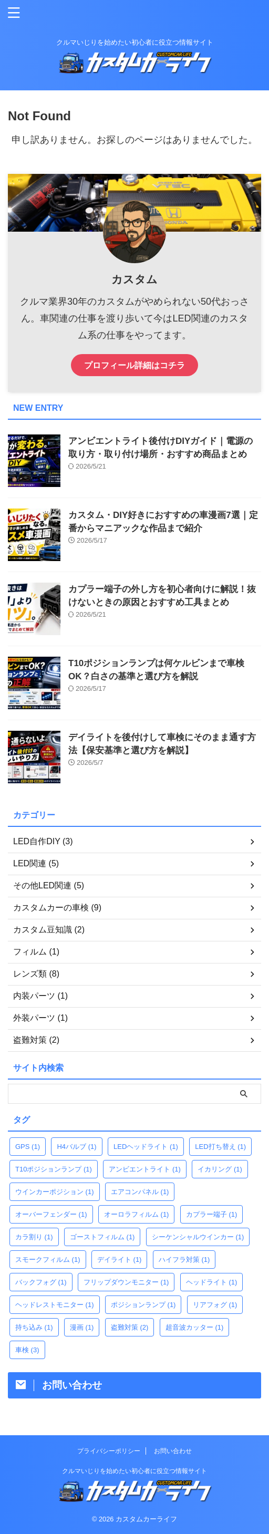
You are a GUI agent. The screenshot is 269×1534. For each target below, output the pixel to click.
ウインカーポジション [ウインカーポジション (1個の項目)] (54, 1192)
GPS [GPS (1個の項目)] (27, 1146)
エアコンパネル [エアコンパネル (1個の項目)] (140, 1192)
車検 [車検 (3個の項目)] (27, 1350)
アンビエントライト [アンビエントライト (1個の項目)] (145, 1169)
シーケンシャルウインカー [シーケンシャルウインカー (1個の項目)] (198, 1237)
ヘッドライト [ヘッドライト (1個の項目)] (211, 1282)
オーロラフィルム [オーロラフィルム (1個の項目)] (136, 1214)
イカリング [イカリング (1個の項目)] (220, 1169)
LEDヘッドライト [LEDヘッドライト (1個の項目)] (145, 1146)
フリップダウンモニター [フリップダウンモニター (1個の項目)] (126, 1282)
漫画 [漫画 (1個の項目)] (82, 1327)
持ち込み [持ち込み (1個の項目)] (34, 1327)
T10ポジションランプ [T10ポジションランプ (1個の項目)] (53, 1169)
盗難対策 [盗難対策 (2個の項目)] (130, 1327)
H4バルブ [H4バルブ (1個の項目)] (76, 1146)
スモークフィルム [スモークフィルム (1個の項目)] (47, 1259)
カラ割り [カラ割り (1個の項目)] (34, 1237)
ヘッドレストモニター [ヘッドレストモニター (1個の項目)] (54, 1305)
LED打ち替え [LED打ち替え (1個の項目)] (220, 1146)
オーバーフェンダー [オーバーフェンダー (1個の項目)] (51, 1214)
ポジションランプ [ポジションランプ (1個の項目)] (143, 1305)
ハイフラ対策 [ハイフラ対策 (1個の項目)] (184, 1259)
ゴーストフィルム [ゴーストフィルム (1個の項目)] (102, 1237)
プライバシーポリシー (108, 1451)
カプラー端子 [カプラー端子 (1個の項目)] (211, 1214)
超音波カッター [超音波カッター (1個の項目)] (194, 1327)
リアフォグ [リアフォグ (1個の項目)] (215, 1305)
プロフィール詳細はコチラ (134, 365)
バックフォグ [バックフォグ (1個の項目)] (41, 1282)
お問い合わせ (173, 1451)
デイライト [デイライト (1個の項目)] (119, 1259)
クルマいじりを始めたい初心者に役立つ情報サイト (134, 1471)
